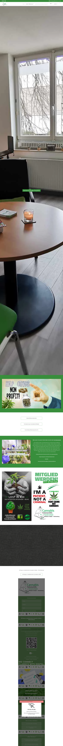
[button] (51, 4)
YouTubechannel (57, 440)
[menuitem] (17, 4)
